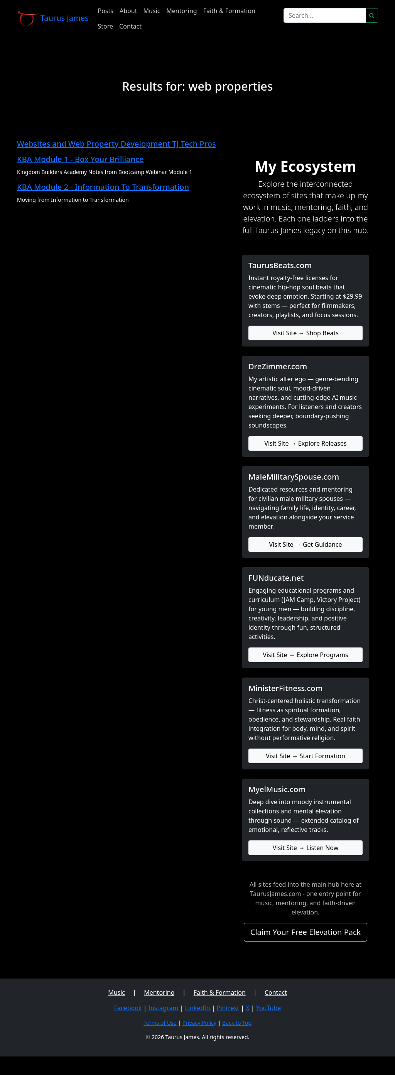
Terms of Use (160, 1022)
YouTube (268, 1008)
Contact (130, 26)
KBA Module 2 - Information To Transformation (103, 187)
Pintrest (228, 1008)
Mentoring (181, 11)
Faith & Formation (229, 11)
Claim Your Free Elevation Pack (305, 932)
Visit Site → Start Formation (305, 756)
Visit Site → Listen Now (306, 847)
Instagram (164, 1008)
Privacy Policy (199, 1022)
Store (105, 26)
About (128, 11)
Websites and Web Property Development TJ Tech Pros (116, 144)
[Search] (325, 15)
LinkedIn (197, 1008)
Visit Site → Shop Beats (305, 333)
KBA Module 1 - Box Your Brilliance (80, 159)
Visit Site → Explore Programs (305, 655)
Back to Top (237, 1022)
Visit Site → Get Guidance (305, 544)
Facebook (128, 1008)
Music (151, 11)
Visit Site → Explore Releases (305, 443)
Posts (105, 11)
